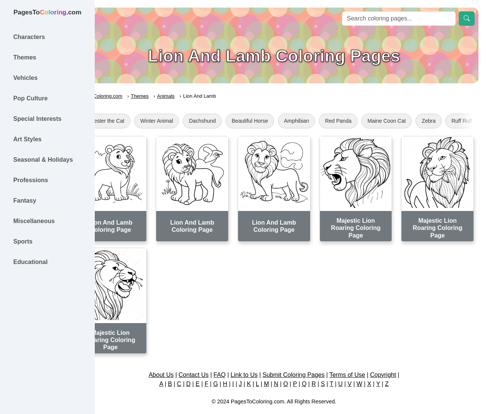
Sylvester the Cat (137, 121)
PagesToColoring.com (131, 96)
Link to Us (260, 361)
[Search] (399, 18)
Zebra (462, 121)
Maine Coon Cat (419, 121)
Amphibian (329, 121)
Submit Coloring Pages (310, 361)
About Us (177, 361)
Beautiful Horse (283, 121)
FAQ (236, 361)
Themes (173, 96)
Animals (198, 96)
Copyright (399, 361)
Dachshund (235, 121)
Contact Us (210, 361)
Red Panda (371, 121)
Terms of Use (363, 361)
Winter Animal (189, 121)
